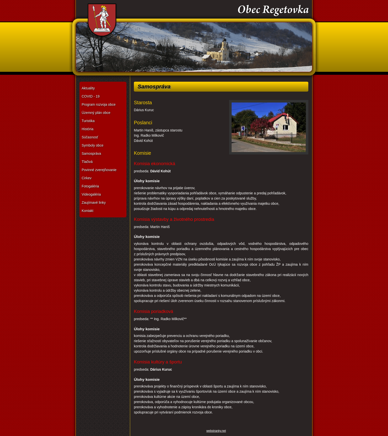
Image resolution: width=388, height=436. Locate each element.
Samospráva (91, 153)
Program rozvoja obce (99, 104)
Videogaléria (91, 194)
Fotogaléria (90, 186)
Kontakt (87, 211)
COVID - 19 (90, 96)
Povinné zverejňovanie (99, 170)
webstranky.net (216, 431)
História (87, 129)
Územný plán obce (96, 113)
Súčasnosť (90, 137)
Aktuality (88, 88)
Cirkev (87, 178)
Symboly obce (92, 145)
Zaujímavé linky (94, 203)
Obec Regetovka (194, 39)
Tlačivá (87, 162)
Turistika (88, 121)
